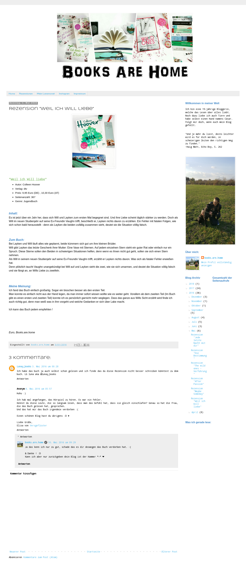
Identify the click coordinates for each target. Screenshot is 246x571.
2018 (192, 283)
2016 (192, 292)
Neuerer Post (17, 551)
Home (12, 93)
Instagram (64, 93)
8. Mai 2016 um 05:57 (39, 388)
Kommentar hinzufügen (23, 473)
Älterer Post (169, 551)
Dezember (197, 296)
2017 (192, 288)
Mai (194, 330)
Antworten (23, 378)
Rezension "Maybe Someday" (197, 391)
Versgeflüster (38, 425)
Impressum (80, 93)
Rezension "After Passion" (197, 381)
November (197, 301)
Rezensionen (26, 93)
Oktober (197, 305)
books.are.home (34, 442)
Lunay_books (24, 366)
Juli (195, 321)
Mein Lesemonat (46, 93)
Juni (195, 326)
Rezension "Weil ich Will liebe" (198, 402)
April (195, 412)
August (196, 317)
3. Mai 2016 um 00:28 (45, 366)
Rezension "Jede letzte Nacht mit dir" (198, 340)
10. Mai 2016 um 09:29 (62, 442)
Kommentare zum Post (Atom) (40, 557)
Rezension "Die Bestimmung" (199, 354)
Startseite (93, 551)
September (197, 309)
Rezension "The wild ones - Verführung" (199, 368)
